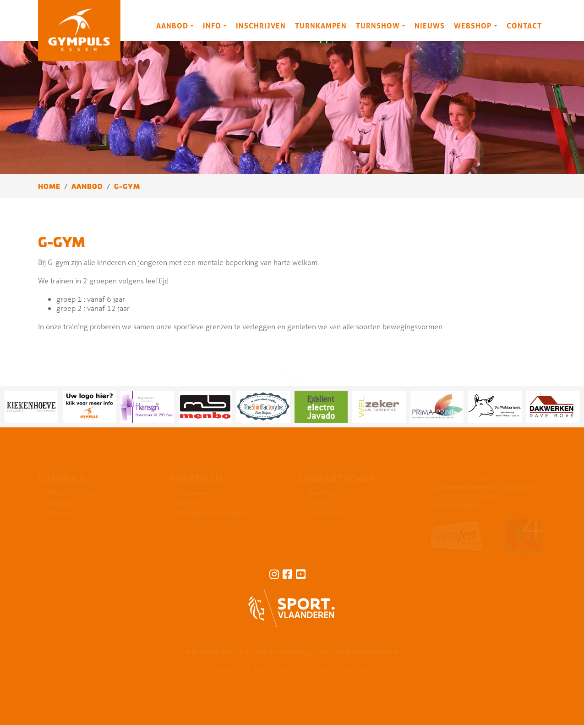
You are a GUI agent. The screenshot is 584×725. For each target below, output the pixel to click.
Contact (524, 25)
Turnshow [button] (378, 25)
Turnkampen (321, 25)
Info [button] (212, 25)
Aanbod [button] (172, 25)
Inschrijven (261, 25)
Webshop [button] (472, 25)
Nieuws (430, 25)
